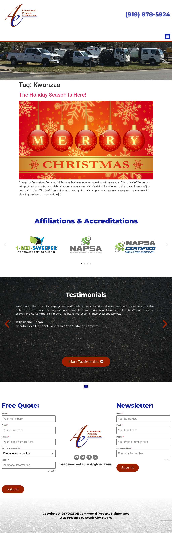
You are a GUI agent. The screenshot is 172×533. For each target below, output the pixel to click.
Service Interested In (11, 448)
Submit (13, 489)
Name (5, 413)
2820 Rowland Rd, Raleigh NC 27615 (86, 464)
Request (5, 460)
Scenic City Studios (98, 517)
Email (5, 425)
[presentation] (23, 479)
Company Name (124, 448)
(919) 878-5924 (147, 14)
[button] (167, 36)
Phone (5, 437)
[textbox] (25, 453)
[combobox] (29, 453)
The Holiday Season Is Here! (52, 95)
